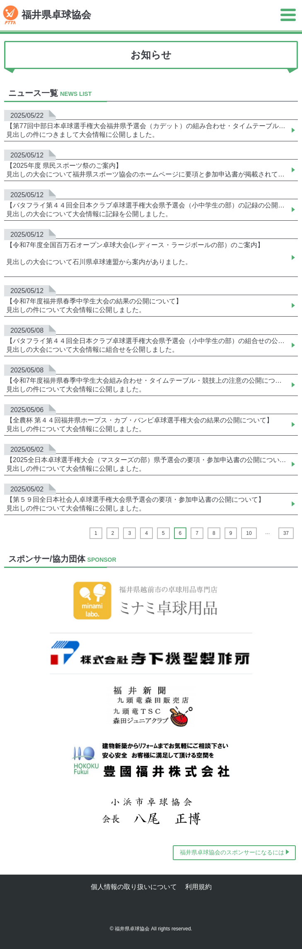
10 (248, 533)
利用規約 (198, 886)
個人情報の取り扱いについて (134, 886)
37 (286, 533)
